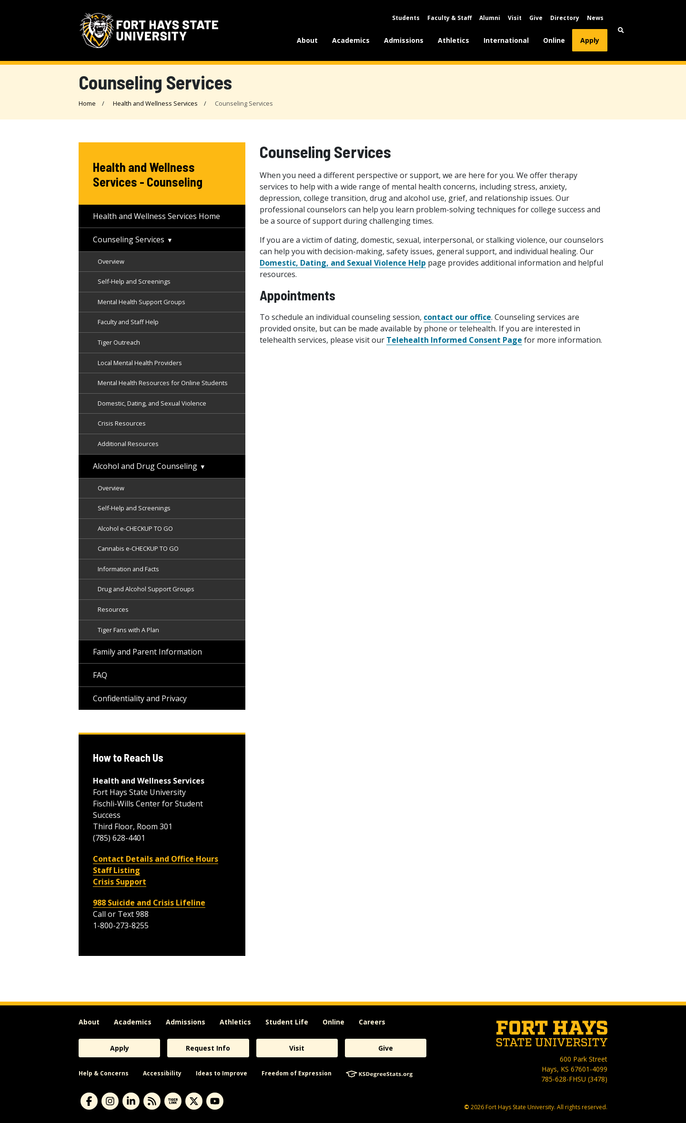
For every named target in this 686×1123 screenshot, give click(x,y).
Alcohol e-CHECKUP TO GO (135, 528)
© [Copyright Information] (466, 1107)
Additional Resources (128, 443)
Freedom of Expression (297, 1073)
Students (406, 18)
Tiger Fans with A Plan (128, 630)
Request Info (208, 1048)
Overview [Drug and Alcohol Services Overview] (111, 488)
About (307, 40)
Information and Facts (128, 569)
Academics (351, 40)
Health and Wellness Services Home (156, 216)
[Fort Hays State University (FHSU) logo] (149, 30)
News (595, 18)
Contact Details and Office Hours (155, 859)
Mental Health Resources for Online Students (163, 382)
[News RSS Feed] (151, 1101)
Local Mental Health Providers (140, 362)
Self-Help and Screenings (134, 281)
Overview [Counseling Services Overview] (111, 261)
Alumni (489, 18)
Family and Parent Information (147, 651)
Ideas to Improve (221, 1073)
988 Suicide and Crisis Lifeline (149, 902)
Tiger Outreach (119, 342)
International (506, 40)
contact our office (457, 317)
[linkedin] (131, 1101)
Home (87, 103)
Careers (372, 1021)
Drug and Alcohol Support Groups (146, 589)
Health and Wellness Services (155, 103)
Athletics (453, 40)
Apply (589, 40)
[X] (193, 1101)
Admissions (404, 40)
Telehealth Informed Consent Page (454, 340)
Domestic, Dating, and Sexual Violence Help (343, 263)
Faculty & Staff (449, 18)
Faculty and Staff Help (128, 322)
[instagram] (110, 1101)
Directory (564, 18)
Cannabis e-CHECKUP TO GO (138, 548)
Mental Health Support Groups (141, 302)
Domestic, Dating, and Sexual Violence (152, 403)
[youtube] (214, 1101)
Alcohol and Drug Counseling (145, 466)
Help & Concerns (104, 1073)
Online (554, 40)
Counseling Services (128, 239)
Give (536, 18)
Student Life (286, 1021)
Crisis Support (119, 881)
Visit (515, 18)
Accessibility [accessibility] (162, 1073)
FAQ (100, 675)
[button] (621, 30)
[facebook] (89, 1101)
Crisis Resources (122, 423)
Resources (113, 609)
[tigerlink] (172, 1101)
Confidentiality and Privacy (140, 698)
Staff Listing (116, 870)
